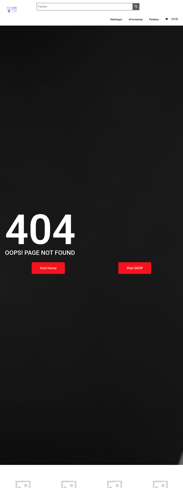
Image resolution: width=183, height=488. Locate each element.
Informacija (136, 19)
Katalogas (116, 19)
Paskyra (154, 19)
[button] (48, 268)
